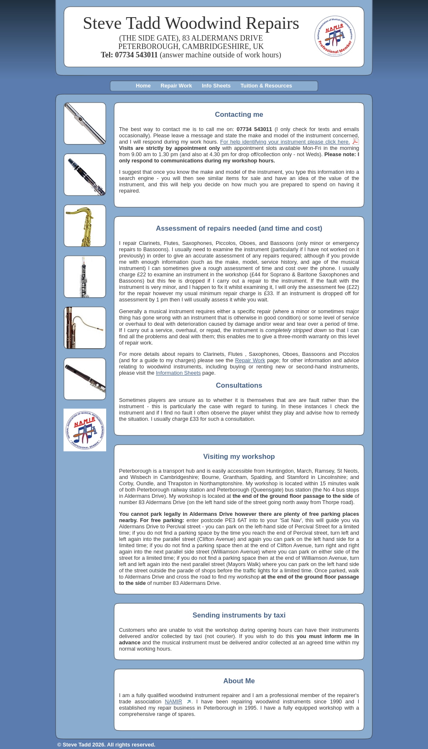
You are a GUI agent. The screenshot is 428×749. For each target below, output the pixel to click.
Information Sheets (178, 373)
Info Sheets (216, 85)
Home (143, 85)
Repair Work (176, 85)
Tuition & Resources (266, 85)
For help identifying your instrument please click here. (285, 142)
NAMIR (173, 701)
